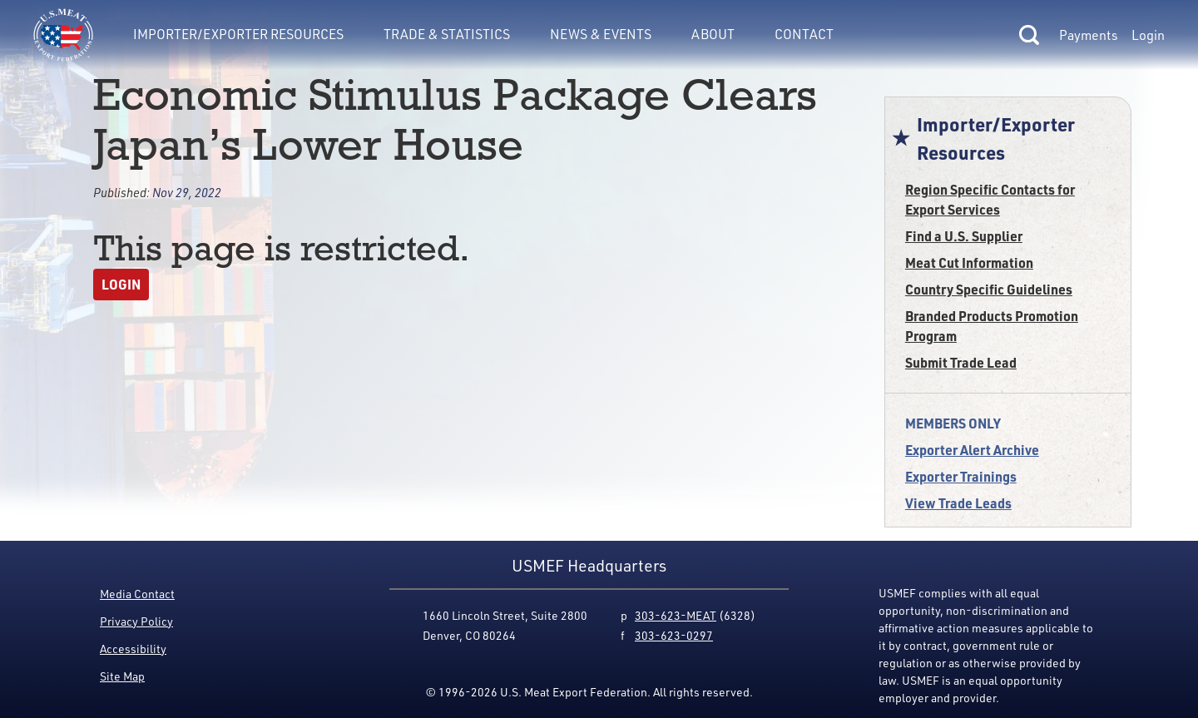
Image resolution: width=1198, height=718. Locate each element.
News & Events (600, 34)
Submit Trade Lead (961, 362)
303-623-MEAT (675, 615)
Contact (804, 34)
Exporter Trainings (961, 476)
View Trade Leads (958, 503)
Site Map (122, 676)
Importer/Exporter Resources (238, 34)
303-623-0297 (674, 635)
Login (1148, 34)
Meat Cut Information (969, 262)
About (713, 34)
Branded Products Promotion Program (991, 325)
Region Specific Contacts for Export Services (990, 199)
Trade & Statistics (447, 34)
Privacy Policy (136, 621)
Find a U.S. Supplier (963, 236)
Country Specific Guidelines (988, 289)
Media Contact (137, 594)
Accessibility (133, 648)
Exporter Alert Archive (972, 449)
